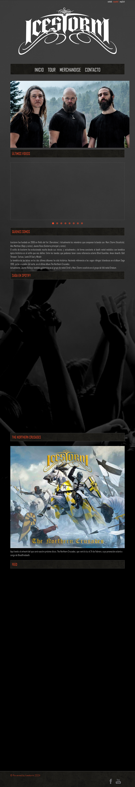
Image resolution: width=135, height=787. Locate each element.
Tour (52, 70)
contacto (92, 70)
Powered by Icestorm (23, 775)
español (115, 1)
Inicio (39, 70)
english (122, 1)
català (110, 1)
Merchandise (70, 70)
